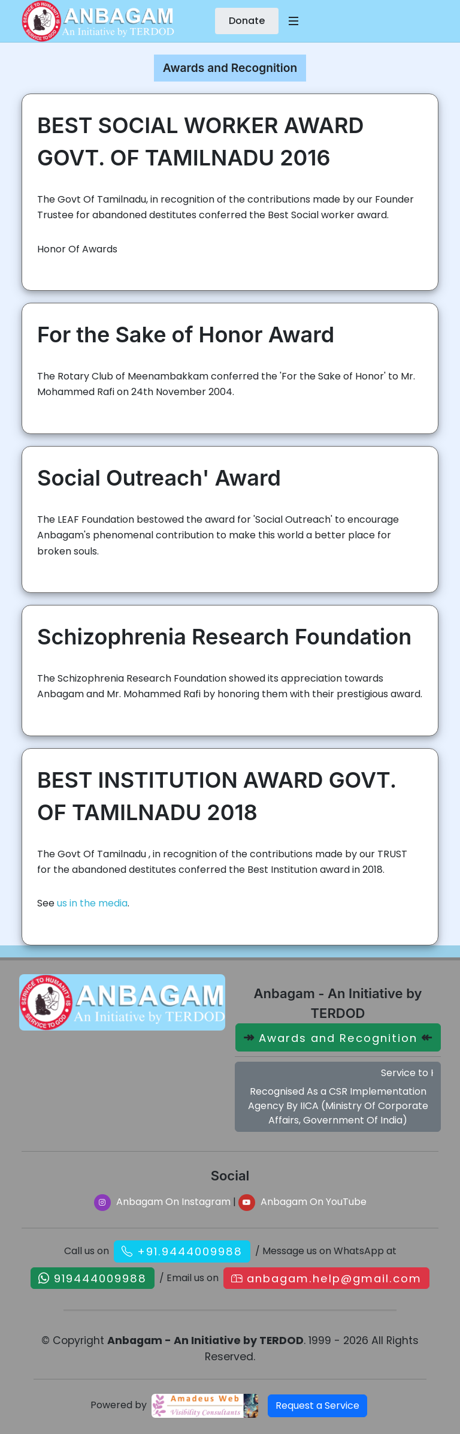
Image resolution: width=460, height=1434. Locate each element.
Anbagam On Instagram (162, 1202)
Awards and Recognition (338, 1038)
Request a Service (317, 1405)
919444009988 (100, 1277)
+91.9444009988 (190, 1251)
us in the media (92, 903)
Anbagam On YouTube (302, 1202)
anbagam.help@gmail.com (334, 1277)
